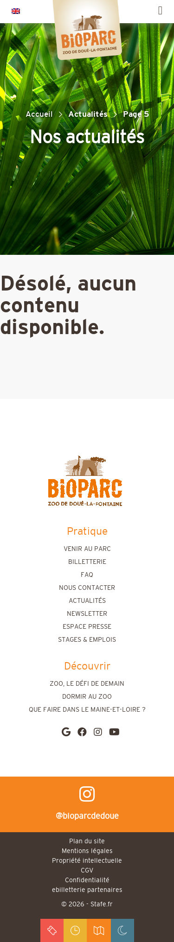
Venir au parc (87, 549)
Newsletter (87, 614)
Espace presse (87, 627)
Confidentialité (87, 880)
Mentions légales (87, 851)
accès (99, 930)
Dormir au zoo (87, 697)
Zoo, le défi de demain (87, 684)
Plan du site (87, 841)
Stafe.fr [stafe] (101, 904)
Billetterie (87, 562)
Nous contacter (87, 588)
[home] (85, 480)
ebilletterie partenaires (87, 890)
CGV (87, 870)
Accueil (39, 114)
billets (52, 930)
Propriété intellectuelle (87, 861)
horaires (75, 930)
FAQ (87, 575)
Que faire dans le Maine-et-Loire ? (87, 710)
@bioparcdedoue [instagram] (87, 803)
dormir (122, 930)
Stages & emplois (87, 640)
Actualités (87, 601)
